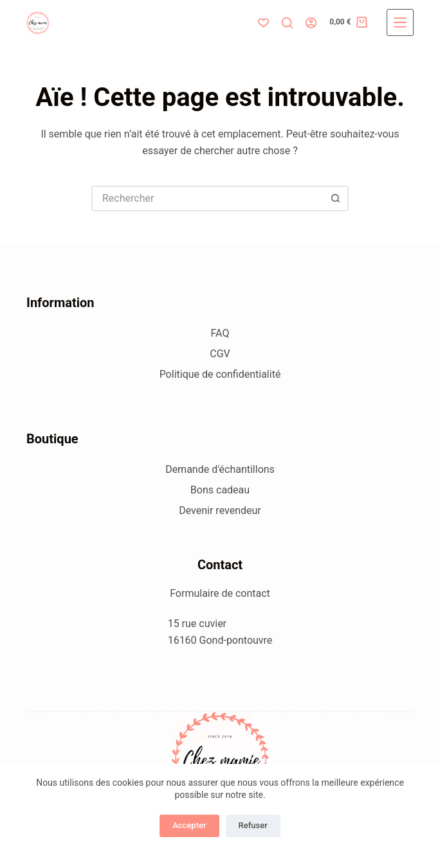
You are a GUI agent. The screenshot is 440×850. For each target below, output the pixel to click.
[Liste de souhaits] (263, 22)
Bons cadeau (220, 490)
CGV (220, 354)
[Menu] (400, 22)
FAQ (220, 333)
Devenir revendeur (220, 510)
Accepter (189, 825)
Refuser (253, 825)
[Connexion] (311, 22)
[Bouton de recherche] (336, 198)
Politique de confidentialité (220, 374)
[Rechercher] (287, 22)
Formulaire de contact (220, 593)
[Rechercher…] (207, 198)
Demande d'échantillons (220, 469)
